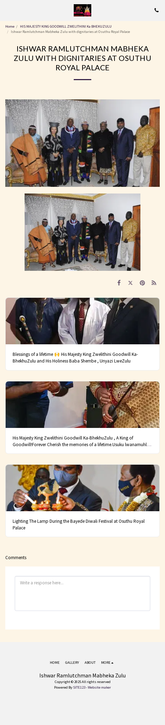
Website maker (99, 687)
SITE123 (79, 687)
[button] (8, 10)
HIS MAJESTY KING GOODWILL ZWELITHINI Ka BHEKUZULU (66, 26)
